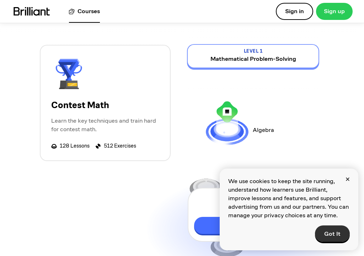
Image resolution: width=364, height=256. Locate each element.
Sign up (334, 11)
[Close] (347, 179)
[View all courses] (84, 11)
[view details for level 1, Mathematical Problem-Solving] (253, 56)
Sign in (294, 11)
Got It (332, 234)
